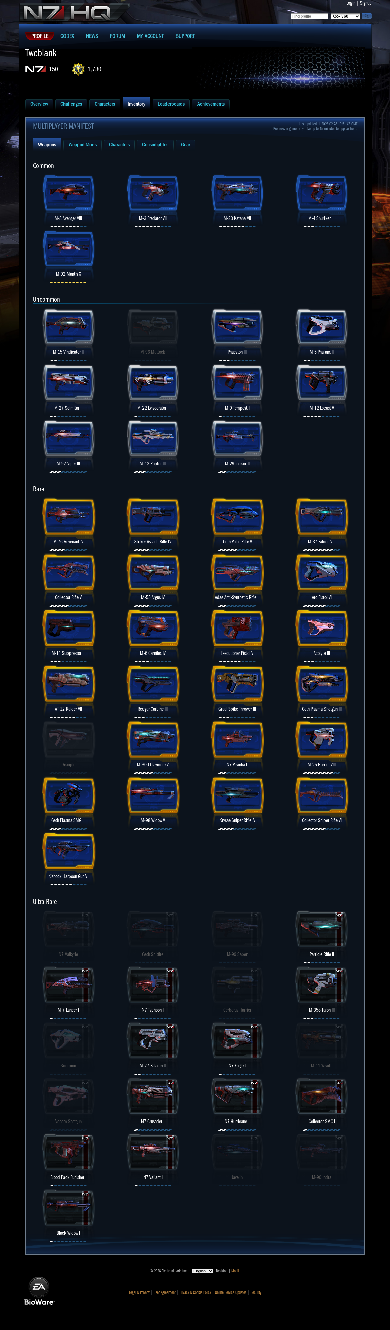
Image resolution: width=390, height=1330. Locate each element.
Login (350, 3)
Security (256, 1292)
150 (53, 69)
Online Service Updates (230, 1292)
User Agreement (165, 1292)
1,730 (94, 69)
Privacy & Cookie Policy (195, 1292)
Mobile (235, 1271)
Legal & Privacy (139, 1292)
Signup (366, 3)
